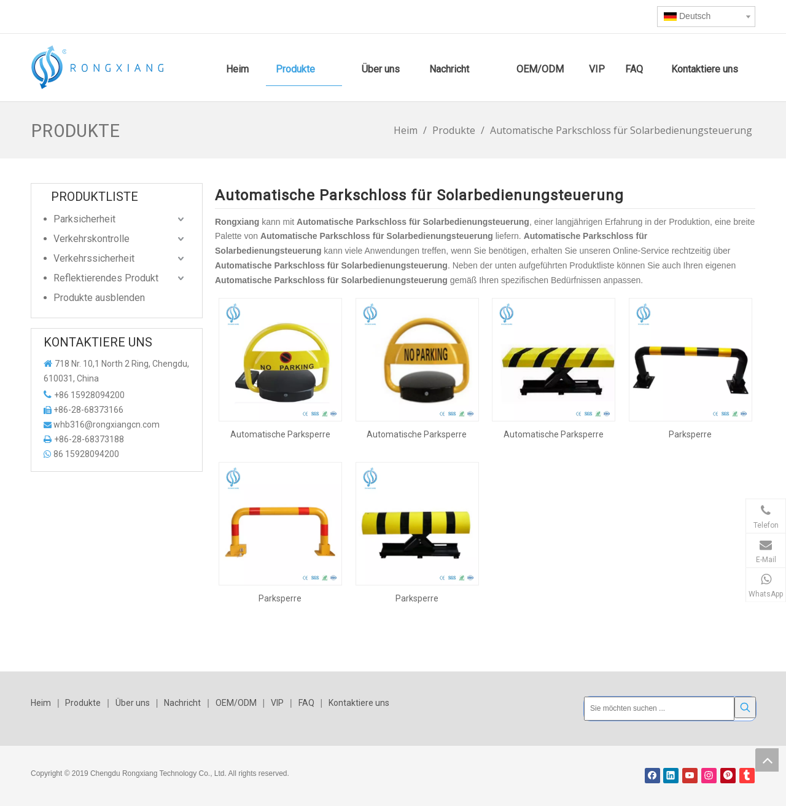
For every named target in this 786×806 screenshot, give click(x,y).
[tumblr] (747, 773)
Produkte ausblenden (99, 297)
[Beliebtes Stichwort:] (745, 707)
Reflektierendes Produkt (105, 278)
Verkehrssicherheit (93, 258)
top (767, 760)
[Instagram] (709, 773)
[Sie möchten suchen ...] (659, 707)
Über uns (132, 703)
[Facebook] (652, 773)
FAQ (306, 703)
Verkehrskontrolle (91, 239)
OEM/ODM (236, 703)
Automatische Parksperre (280, 434)
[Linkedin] (671, 773)
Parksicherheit (84, 219)
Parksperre (690, 434)
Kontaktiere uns (359, 703)
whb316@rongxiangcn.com (106, 424)
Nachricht (182, 703)
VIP (277, 703)
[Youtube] (690, 773)
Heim (41, 703)
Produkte (83, 703)
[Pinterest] (728, 773)
